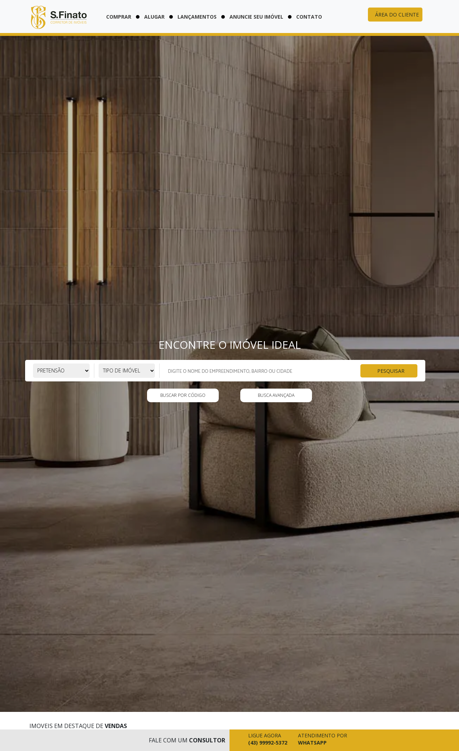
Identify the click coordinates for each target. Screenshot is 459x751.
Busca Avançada (276, 395)
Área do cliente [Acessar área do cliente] (397, 14)
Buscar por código (182, 395)
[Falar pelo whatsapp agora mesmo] (320, 740)
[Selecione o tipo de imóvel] (127, 370)
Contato (309, 16)
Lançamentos (197, 16)
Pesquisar (390, 370)
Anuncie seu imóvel (256, 16)
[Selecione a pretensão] (61, 370)
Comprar (118, 16)
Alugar (154, 16)
